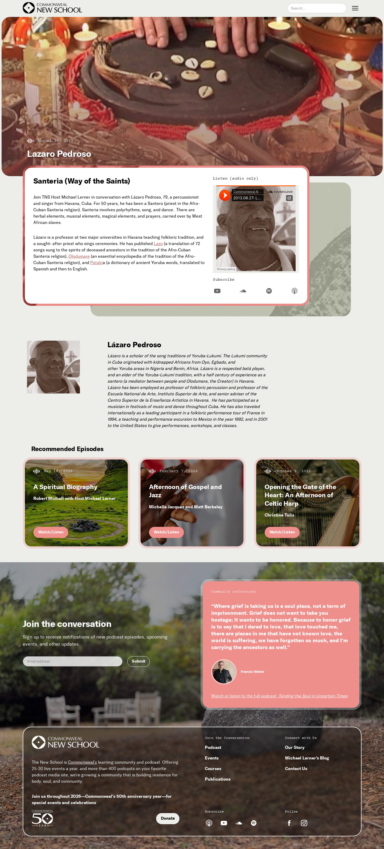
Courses (213, 768)
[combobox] (317, 8)
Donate (168, 818)
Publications (218, 779)
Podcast (213, 747)
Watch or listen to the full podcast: (279, 695)
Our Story (295, 747)
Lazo (158, 243)
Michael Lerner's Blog (307, 758)
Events (212, 758)
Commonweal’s (82, 762)
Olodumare (79, 256)
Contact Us (296, 768)
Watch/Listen (51, 532)
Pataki (96, 262)
